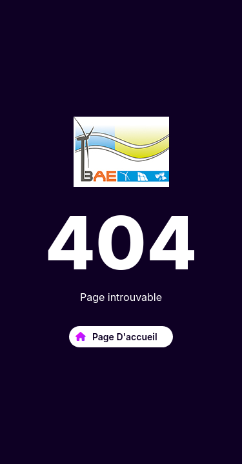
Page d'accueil (123, 336)
